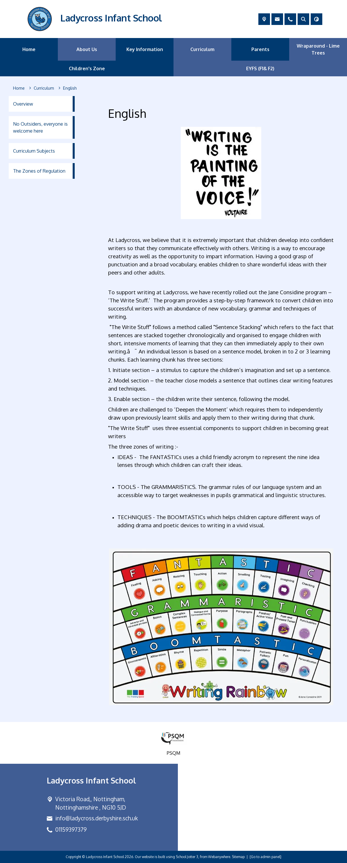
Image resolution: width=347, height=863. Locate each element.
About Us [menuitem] (86, 49)
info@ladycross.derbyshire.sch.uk (96, 818)
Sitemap (238, 857)
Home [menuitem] (28, 49)
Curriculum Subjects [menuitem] (34, 151)
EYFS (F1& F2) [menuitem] (260, 68)
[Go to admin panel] (265, 857)
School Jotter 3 (187, 857)
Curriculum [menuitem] (202, 49)
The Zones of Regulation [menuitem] (39, 171)
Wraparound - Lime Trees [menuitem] (318, 49)
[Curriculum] (44, 88)
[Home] (19, 88)
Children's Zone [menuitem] (87, 68)
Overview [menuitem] (23, 104)
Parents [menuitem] (260, 49)
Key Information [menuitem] (144, 49)
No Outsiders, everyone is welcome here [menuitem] (40, 127)
